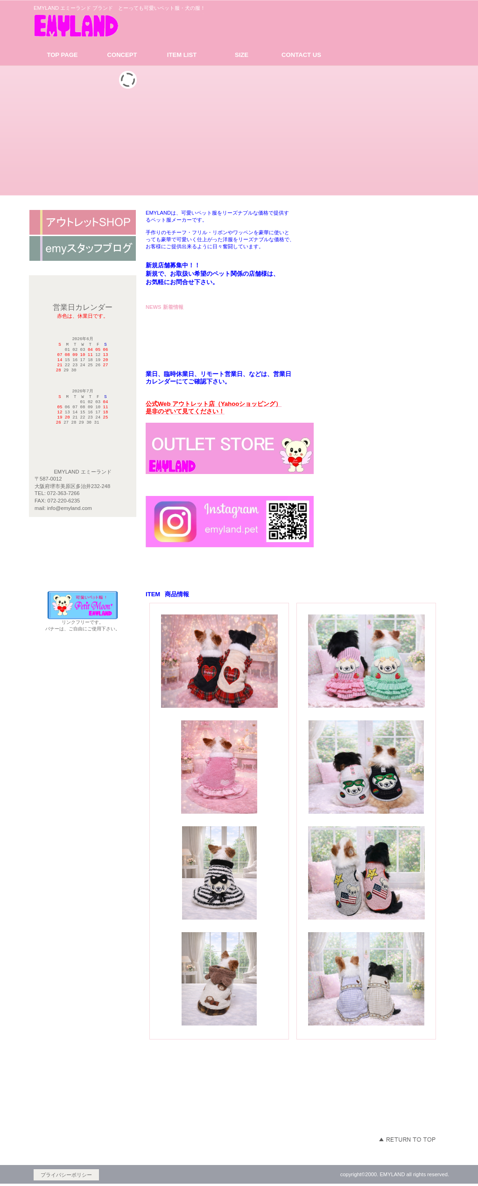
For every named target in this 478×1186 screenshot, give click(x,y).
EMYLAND (120, 25)
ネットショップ (82, 249)
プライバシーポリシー (66, 1175)
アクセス (82, 222)
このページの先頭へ (407, 1139)
